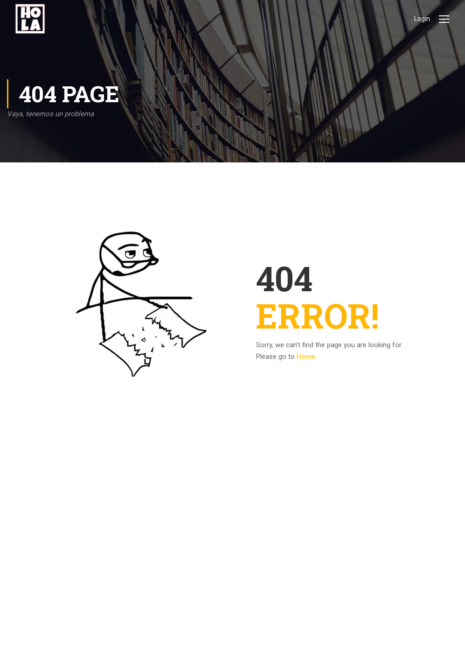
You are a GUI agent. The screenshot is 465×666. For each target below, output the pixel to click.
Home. (307, 356)
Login (422, 18)
